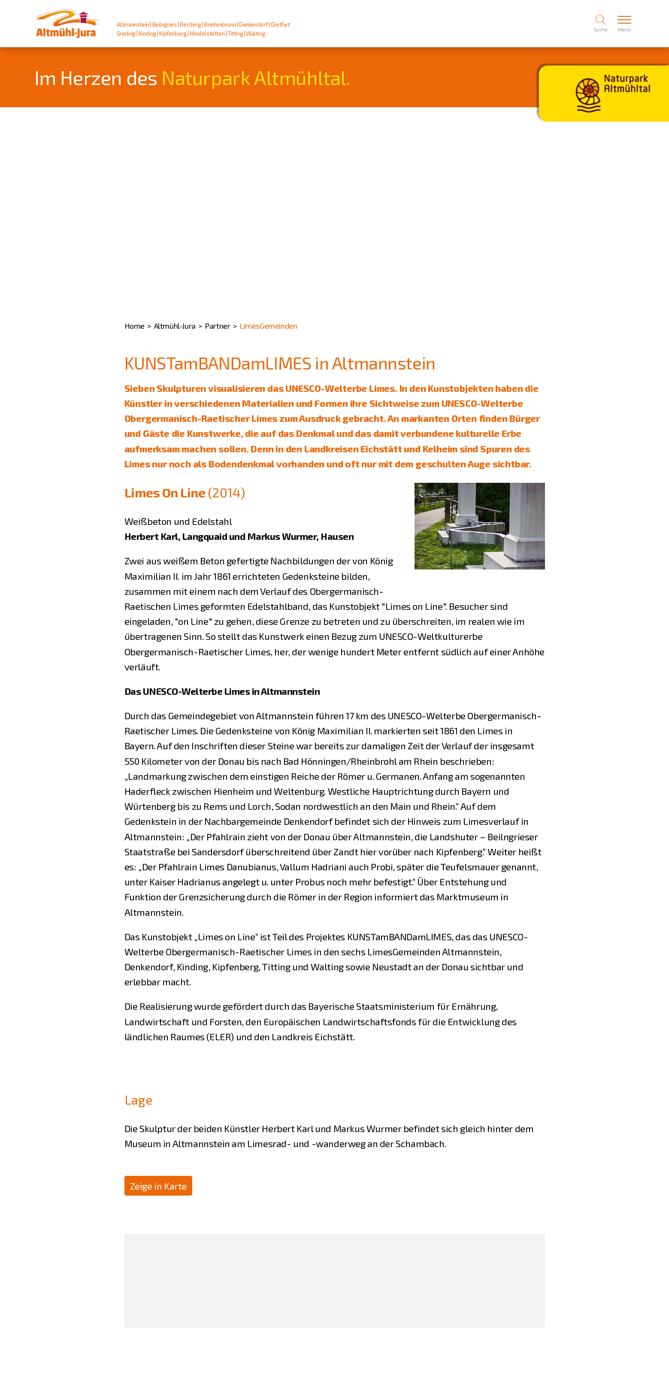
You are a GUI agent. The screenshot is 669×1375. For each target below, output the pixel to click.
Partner (217, 325)
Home (134, 325)
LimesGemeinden (268, 325)
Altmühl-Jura (175, 325)
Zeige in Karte (158, 1185)
